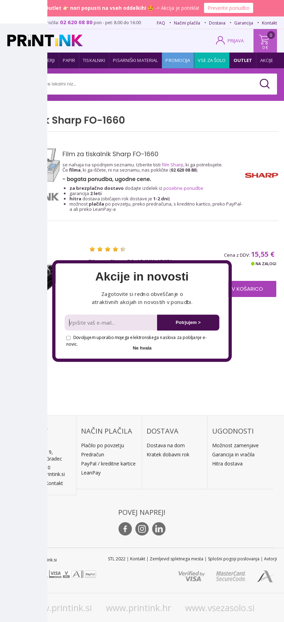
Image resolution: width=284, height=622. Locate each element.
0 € (265, 47)
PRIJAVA (236, 40)
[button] (142, 276)
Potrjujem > (188, 322)
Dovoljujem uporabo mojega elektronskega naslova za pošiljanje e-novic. (136, 340)
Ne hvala (142, 348)
